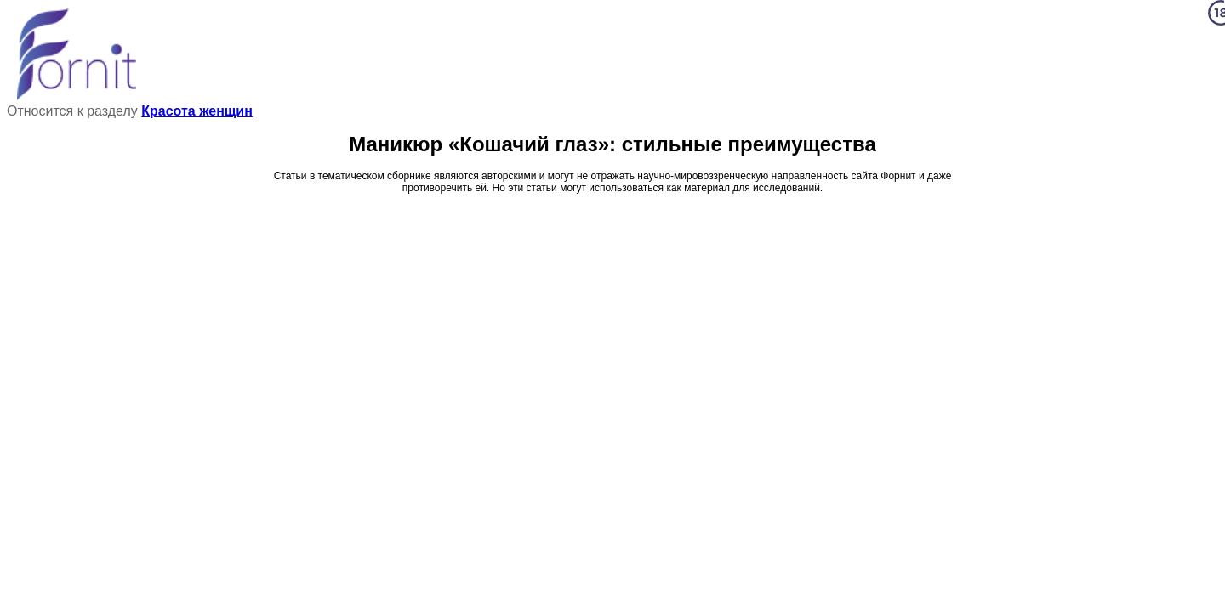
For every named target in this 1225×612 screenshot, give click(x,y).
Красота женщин (197, 111)
